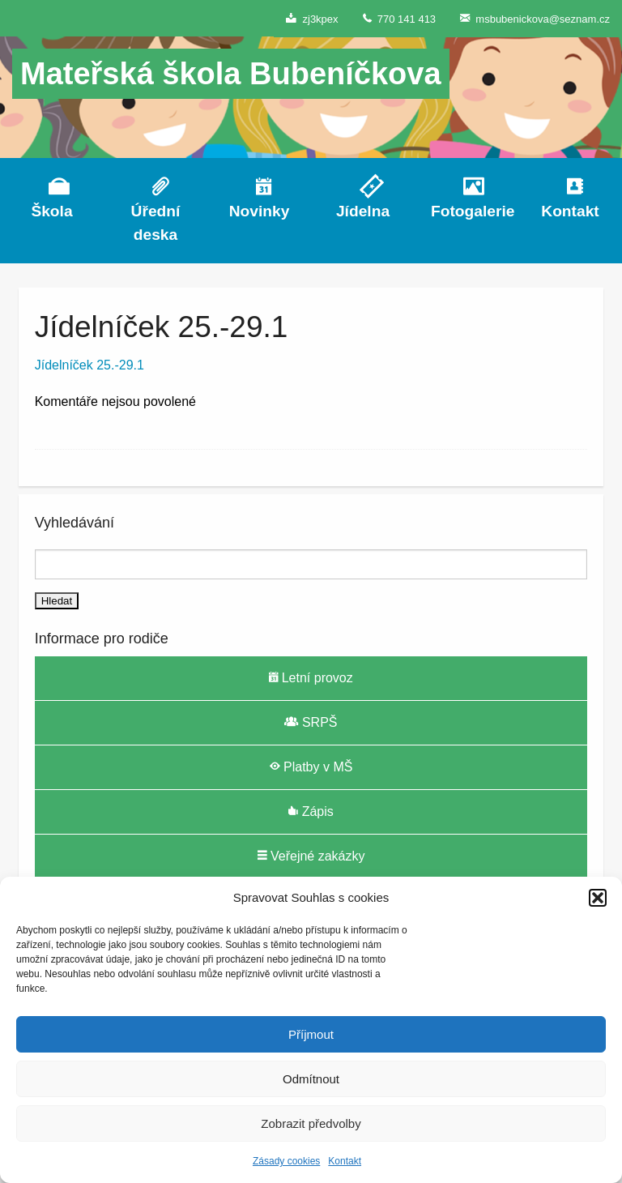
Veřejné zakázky (311, 856)
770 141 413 (400, 18)
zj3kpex (312, 18)
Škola (51, 211)
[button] (598, 898)
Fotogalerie (466, 211)
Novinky (259, 211)
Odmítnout (311, 1079)
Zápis (311, 811)
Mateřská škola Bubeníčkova (230, 74)
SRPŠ (310, 722)
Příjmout (311, 1034)
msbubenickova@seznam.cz (535, 18)
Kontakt (344, 1161)
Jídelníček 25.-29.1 (89, 365)
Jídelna (363, 211)
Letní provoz (311, 677)
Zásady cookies (286, 1161)
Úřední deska (156, 223)
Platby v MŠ (311, 766)
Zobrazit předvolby (310, 1123)
